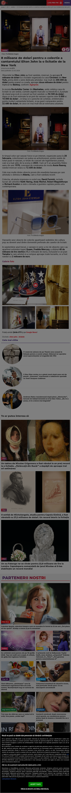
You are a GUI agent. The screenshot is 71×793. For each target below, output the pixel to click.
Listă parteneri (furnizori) (9, 779)
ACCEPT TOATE (35, 784)
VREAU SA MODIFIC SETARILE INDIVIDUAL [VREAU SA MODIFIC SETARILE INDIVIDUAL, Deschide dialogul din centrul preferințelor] (35, 789)
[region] (35, 762)
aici (68, 754)
